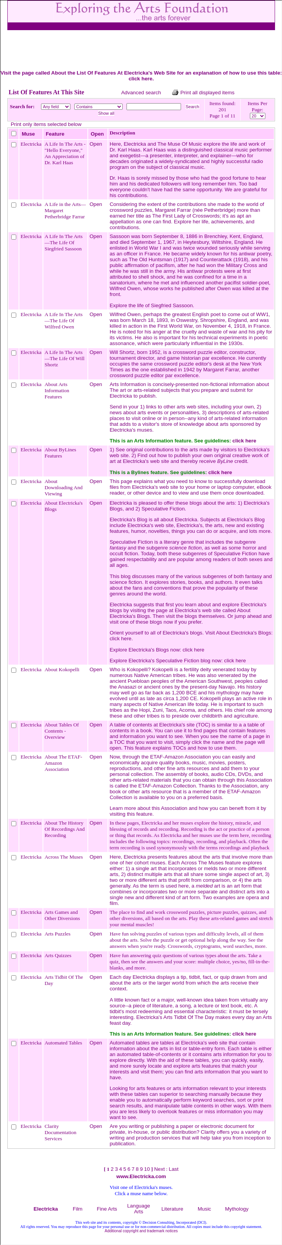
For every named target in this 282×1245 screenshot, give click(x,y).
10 (147, 1169)
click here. (121, 638)
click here (140, 79)
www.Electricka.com (141, 1176)
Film (77, 1209)
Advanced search (141, 92)
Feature (55, 134)
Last (173, 1169)
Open (97, 134)
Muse (28, 134)
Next (159, 1169)
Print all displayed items (207, 92)
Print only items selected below (46, 124)
